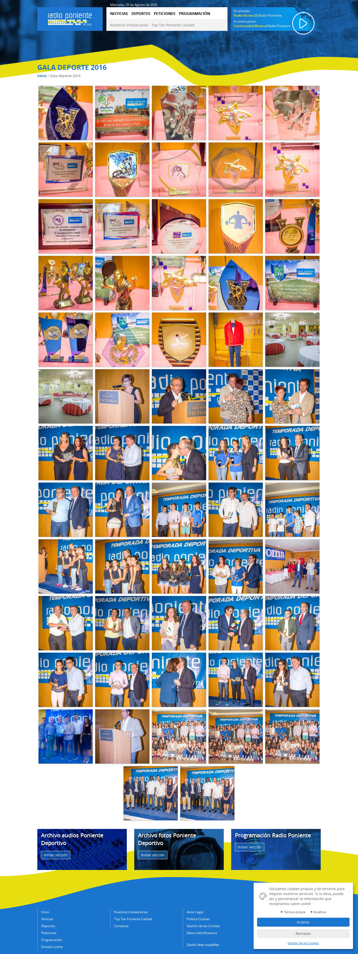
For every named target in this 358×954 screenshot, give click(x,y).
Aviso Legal (195, 912)
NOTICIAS (119, 13)
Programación (51, 940)
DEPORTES (141, 13)
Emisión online (52, 947)
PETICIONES (164, 13)
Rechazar (303, 933)
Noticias (47, 919)
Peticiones (48, 933)
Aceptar (303, 922)
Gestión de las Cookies (203, 926)
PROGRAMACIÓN (194, 13)
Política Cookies (198, 919)
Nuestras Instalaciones (129, 25)
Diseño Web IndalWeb (203, 945)
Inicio (42, 75)
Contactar (121, 926)
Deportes (48, 926)
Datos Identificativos (202, 933)
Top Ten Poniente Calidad (173, 25)
